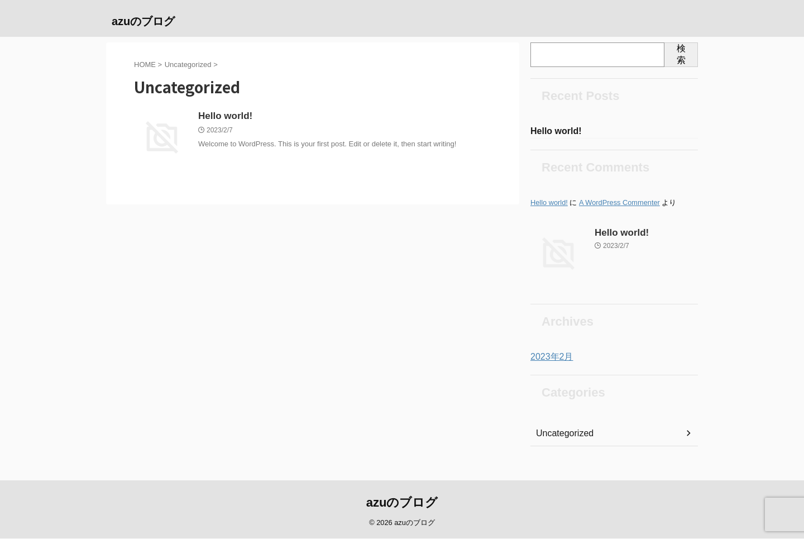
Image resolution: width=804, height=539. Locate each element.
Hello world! (224, 116)
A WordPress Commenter (619, 203)
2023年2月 (549, 358)
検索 (681, 54)
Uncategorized (561, 434)
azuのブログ (143, 21)
